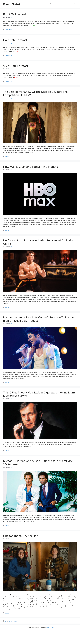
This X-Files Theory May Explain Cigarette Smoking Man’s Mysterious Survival (39, 394)
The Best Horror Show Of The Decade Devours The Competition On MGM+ (35, 93)
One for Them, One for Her (20, 536)
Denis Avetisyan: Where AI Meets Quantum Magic (61, 4)
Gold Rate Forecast (15, 40)
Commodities (8, 29)
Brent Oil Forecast (14, 14)
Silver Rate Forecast (15, 66)
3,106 (10, 621)
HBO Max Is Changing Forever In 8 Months (30, 166)
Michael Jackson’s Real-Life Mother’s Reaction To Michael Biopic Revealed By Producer (39, 319)
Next (16, 621)
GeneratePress (50, 627)
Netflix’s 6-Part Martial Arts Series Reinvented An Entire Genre (38, 242)
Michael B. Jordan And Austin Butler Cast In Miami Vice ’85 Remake (38, 462)
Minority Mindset (11, 4)
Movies (7, 156)
